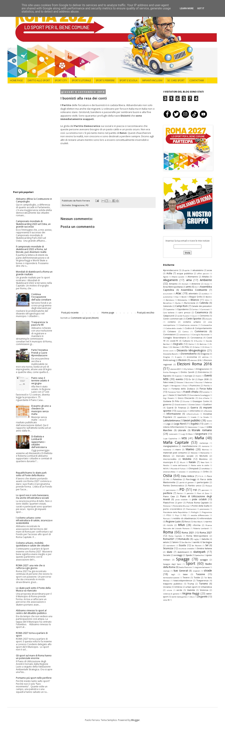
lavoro (209, 420)
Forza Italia (206, 388)
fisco (185, 385)
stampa (166, 571)
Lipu (202, 427)
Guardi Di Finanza (176, 407)
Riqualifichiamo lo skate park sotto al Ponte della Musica (31, 474)
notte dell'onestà (180, 465)
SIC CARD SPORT (175, 80)
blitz (207, 300)
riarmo (208, 521)
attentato (193, 293)
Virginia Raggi (190, 593)
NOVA (165, 468)
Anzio (206, 284)
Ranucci (166, 518)
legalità (195, 423)
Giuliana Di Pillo (171, 401)
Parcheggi (191, 479)
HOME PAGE (16, 80)
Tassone (200, 574)
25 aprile (185, 270)
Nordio (166, 465)
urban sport (191, 586)
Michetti (204, 455)
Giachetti (181, 395)
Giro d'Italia (204, 398)
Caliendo (167, 306)
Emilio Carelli (187, 372)
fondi (165, 389)
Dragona (205, 353)
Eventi (198, 376)
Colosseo (171, 331)
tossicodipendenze (182, 580)
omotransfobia (169, 472)
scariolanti (170, 545)
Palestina (177, 479)
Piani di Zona (203, 493)
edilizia (205, 357)
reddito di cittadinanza (184, 518)
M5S (184, 438)
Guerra (194, 407)
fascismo (189, 382)
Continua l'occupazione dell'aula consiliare (41, 297)
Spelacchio (199, 555)
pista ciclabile (181, 499)
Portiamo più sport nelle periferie (34, 677)
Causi (194, 316)
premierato (204, 509)
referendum (205, 518)
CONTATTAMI (196, 80)
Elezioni (182, 360)
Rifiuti (181, 525)
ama (189, 280)
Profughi (195, 512)
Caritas (195, 309)
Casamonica (201, 312)
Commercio (201, 331)
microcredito (169, 459)
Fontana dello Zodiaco (183, 388)
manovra (205, 446)
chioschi (208, 319)
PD (87, 205)
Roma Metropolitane (197, 535)
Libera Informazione (173, 427)
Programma (207, 512)
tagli (173, 574)
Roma (168, 532)
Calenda (204, 302)
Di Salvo (196, 347)
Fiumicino (195, 385)
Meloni (166, 455)
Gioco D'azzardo (186, 398)
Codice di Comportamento (198, 328)
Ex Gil (191, 379)
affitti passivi (203, 273)
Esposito (167, 375)
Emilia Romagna (170, 372)
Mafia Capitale (176, 442)
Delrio (191, 344)
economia (192, 356)
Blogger (135, 720)
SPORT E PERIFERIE (105, 80)
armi (188, 286)
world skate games (179, 597)
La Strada (204, 417)
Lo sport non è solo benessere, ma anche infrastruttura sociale (32, 496)
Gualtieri (207, 404)
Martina (205, 449)
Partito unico (194, 485)
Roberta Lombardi (201, 528)
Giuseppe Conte (201, 401)
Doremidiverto (189, 353)
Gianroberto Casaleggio (199, 395)
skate (169, 552)
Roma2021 (169, 539)
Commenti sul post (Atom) (84, 317)
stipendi (196, 571)
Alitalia (205, 276)
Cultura (186, 340)
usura (169, 590)
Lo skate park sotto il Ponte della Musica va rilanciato (33, 589)
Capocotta (170, 309)
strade (208, 570)
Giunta (186, 401)
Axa (176, 297)
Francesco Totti (174, 392)
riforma (196, 525)
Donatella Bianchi (170, 354)
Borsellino (167, 303)
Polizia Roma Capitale (198, 502)
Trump (191, 583)
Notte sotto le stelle (200, 465)
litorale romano (202, 430)
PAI (167, 479)
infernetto (195, 410)
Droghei (166, 357)
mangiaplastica (170, 446)
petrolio (190, 493)
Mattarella (204, 453)
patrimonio (171, 490)
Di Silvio (205, 347)
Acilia (169, 273)
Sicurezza (168, 548)
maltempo (204, 443)
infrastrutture (192, 414)
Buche (178, 303)
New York (205, 462)
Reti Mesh (198, 521)
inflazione (208, 411)
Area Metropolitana (173, 286)
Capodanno (183, 309)
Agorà (165, 277)
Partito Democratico (173, 485)
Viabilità (191, 590)
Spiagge (183, 559)
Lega (168, 423)
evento (179, 379)
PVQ (184, 515)
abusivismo (198, 270)
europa (188, 375)
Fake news (168, 382)
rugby (196, 539)
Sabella (205, 539)
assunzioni (167, 293)
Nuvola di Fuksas (178, 468)
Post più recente (70, 312)
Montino (203, 459)
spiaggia (204, 559)
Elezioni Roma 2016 (194, 363)
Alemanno (193, 276)
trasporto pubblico (172, 583)
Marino (190, 449)
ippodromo (181, 417)
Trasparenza (202, 580)
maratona (167, 449)
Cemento (204, 315)
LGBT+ (206, 424)
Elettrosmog (169, 360)
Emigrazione (78, 205)
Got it (200, 8)
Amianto (173, 283)
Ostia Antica (187, 476)
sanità (196, 542)
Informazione (173, 413)
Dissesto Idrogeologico (191, 350)
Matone (194, 453)
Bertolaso (170, 300)
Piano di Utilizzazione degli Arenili (187, 498)
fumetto (205, 392)
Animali (185, 284)
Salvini (175, 542)
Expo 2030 (203, 379)
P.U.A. (201, 476)
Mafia (199, 437)
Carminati (205, 309)
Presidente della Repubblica (175, 512)
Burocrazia (189, 302)
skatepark (199, 552)
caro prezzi (184, 312)
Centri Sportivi (193, 318)
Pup (177, 515)
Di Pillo (185, 347)
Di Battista (201, 344)
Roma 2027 (206, 532)
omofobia (205, 468)
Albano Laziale (178, 277)
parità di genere (186, 482)
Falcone (180, 382)
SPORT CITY (61, 80)
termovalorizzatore (171, 577)
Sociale (166, 555)
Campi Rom (181, 306)
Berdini (209, 297)
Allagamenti (170, 280)
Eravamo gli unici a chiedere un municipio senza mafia (41, 410)
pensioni (205, 490)
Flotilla (206, 385)
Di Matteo (174, 347)
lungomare (201, 433)
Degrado (178, 344)
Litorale (182, 430)
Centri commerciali (173, 318)
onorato (182, 472)
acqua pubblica (185, 273)
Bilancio (195, 299)
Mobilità (187, 459)
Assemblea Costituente (194, 289)
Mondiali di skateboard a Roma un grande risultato (34, 273)
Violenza (204, 590)
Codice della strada (174, 328)
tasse (185, 574)
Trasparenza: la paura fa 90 (39, 323)
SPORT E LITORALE (81, 80)
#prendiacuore (170, 270)
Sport (190, 563)
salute (166, 542)
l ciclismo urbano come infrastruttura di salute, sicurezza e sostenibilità (34, 520)
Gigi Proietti (168, 398)
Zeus (192, 597)
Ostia (167, 475)
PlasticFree (168, 502)
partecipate (203, 482)
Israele (193, 417)
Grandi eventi (180, 404)
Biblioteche (182, 300)
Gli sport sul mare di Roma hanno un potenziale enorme (34, 657)
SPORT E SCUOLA (128, 80)
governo (167, 404)
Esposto (178, 376)
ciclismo (172, 321)
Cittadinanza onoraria (188, 325)
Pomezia (166, 506)
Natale (192, 462)
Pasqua (209, 485)
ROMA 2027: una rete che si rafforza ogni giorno (30, 567)
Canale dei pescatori (202, 306)
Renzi (187, 521)
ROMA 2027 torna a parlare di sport (32, 634)
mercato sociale (184, 455)
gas (164, 395)
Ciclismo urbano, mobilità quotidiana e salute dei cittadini (32, 544)
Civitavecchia (206, 325)
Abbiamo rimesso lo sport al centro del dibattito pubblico (31, 612)
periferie (167, 493)
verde (179, 590)
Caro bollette (168, 312)
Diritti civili (168, 350)
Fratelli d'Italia (190, 391)
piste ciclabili (199, 499)
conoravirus (184, 334)
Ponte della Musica (181, 506)
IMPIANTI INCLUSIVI (152, 80)
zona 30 (166, 600)
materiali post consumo (175, 452)
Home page (108, 312)
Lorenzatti (173, 434)
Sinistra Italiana (204, 548)
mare (178, 449)
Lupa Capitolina (170, 438)
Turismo (203, 583)
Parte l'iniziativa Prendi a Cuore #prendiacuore (39, 352)
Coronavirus (196, 337)
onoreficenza (194, 472)
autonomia (167, 297)
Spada (189, 555)
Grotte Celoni (194, 404)
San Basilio (186, 542)
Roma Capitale (175, 536)
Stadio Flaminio (185, 567)
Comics (186, 331)
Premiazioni (191, 509)
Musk (182, 462)
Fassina (199, 382)
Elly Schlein (188, 369)
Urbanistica (206, 586)
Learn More (187, 8)
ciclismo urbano (192, 321)
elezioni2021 (175, 369)
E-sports (178, 357)
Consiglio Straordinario (174, 337)
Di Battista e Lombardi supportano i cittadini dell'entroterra (39, 442)
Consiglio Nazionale (200, 334)
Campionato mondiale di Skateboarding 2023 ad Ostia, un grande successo (33, 224)
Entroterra (203, 372)
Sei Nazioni (196, 545)
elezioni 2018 (195, 360)
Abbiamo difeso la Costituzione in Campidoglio (34, 200)
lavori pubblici (192, 420)
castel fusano (183, 316)
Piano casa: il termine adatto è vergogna (40, 380)
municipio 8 (169, 462)
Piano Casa (169, 496)
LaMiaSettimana (171, 420)
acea (209, 270)
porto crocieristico (172, 509)
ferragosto (176, 385)
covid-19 (174, 340)
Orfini (206, 471)
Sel (206, 545)
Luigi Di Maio (187, 434)
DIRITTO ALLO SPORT (39, 80)
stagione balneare (201, 567)
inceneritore (181, 411)
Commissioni (169, 334)
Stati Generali (180, 570)
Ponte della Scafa (200, 505)
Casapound (168, 315)
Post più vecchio (145, 312)
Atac (179, 293)
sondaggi (178, 555)
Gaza (171, 395)
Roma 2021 (188, 532)
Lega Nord (180, 423)
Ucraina (167, 586)
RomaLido (183, 539)
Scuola (182, 545)
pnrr (180, 502)
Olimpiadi (193, 468)
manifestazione (189, 446)
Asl (196, 287)
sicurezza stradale (186, 548)
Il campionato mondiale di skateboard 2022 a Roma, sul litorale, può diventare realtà (31, 249)
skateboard (183, 552)
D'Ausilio (198, 341)
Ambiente (206, 280)
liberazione (192, 427)
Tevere (186, 577)
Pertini (180, 493)
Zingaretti (202, 596)
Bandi (184, 297)
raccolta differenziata (200, 515)
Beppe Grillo (195, 296)
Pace (209, 476)
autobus (205, 293)
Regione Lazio (173, 521)
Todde (197, 577)
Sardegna (207, 542)
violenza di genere (171, 594)
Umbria (178, 586)
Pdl (195, 490)
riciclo (170, 525)
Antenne (196, 283)
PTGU (168, 515)
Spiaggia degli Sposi (172, 564)
